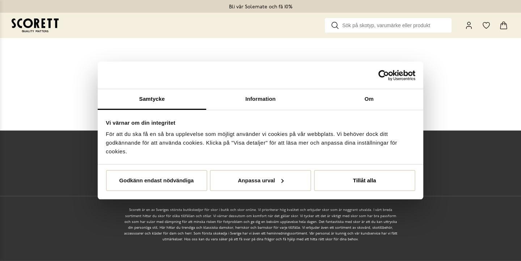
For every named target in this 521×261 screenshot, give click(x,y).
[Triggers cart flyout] (503, 25)
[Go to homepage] (35, 25)
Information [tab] (260, 99)
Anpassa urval (261, 180)
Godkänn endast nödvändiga (156, 180)
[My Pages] (469, 25)
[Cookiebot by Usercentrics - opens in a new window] (383, 75)
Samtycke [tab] (152, 99)
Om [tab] (368, 99)
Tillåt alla (364, 180)
